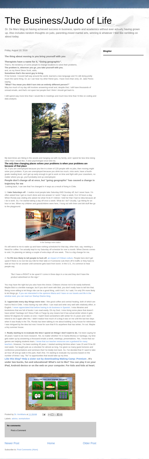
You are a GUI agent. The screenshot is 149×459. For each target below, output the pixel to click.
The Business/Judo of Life (58, 20)
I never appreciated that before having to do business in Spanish (41, 307)
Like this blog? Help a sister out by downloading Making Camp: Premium (46, 358)
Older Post (89, 443)
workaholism (24, 418)
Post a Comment (18, 430)
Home (51, 443)
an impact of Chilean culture (60, 258)
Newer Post (12, 443)
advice (15, 418)
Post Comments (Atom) (27, 449)
